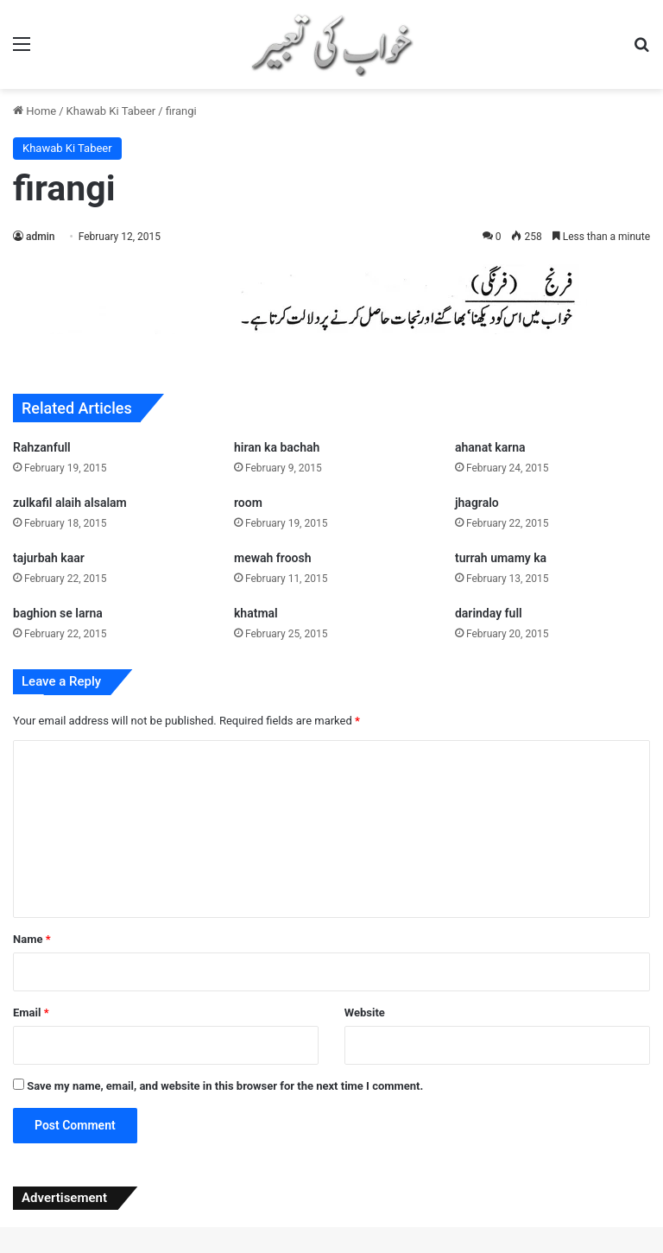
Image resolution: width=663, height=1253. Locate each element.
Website (364, 1012)
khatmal (256, 613)
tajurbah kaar (49, 558)
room (248, 502)
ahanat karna (490, 447)
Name (32, 939)
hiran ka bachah (276, 447)
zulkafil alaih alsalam (70, 502)
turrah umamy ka (500, 558)
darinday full (488, 613)
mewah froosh (273, 558)
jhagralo (477, 502)
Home (34, 110)
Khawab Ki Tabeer (111, 110)
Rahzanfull (42, 447)
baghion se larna (58, 613)
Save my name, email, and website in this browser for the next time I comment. (225, 1085)
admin (40, 237)
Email (31, 1012)
